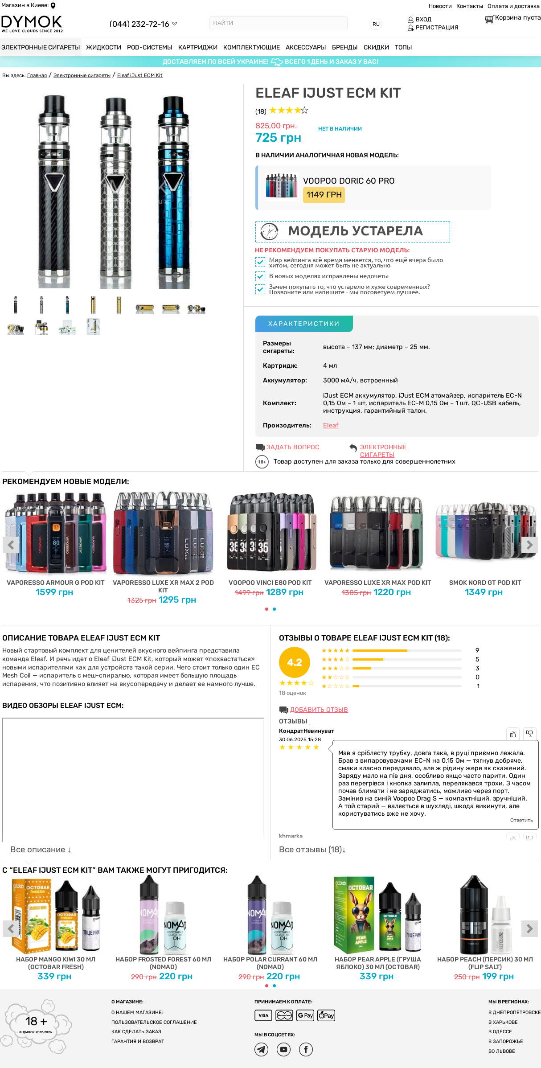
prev (11, 546)
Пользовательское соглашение (154, 1022)
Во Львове (501, 1051)
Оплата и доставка (514, 6)
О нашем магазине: (137, 1012)
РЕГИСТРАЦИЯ (433, 27)
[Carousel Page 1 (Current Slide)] (266, 609)
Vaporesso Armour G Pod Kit (56, 536)
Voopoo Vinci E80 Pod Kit (270, 536)
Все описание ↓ (40, 849)
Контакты (469, 6)
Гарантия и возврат (137, 1041)
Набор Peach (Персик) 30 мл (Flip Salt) (485, 923)
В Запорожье (505, 1041)
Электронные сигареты (383, 448)
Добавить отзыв (319, 710)
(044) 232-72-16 (139, 24)
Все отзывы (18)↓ (312, 849)
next (530, 546)
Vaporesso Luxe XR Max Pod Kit (377, 536)
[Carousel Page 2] (274, 609)
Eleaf (331, 425)
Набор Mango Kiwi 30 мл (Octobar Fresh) (56, 923)
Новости (440, 6)
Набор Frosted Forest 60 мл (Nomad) (163, 923)
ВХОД (419, 19)
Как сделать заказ (136, 1032)
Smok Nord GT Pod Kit (485, 536)
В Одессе (500, 1032)
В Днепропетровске (514, 1012)
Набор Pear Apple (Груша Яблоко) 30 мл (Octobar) (377, 923)
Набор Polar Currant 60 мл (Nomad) (270, 923)
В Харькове (503, 1022)
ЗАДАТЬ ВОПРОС (293, 447)
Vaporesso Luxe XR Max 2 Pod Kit (163, 540)
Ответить (521, 820)
